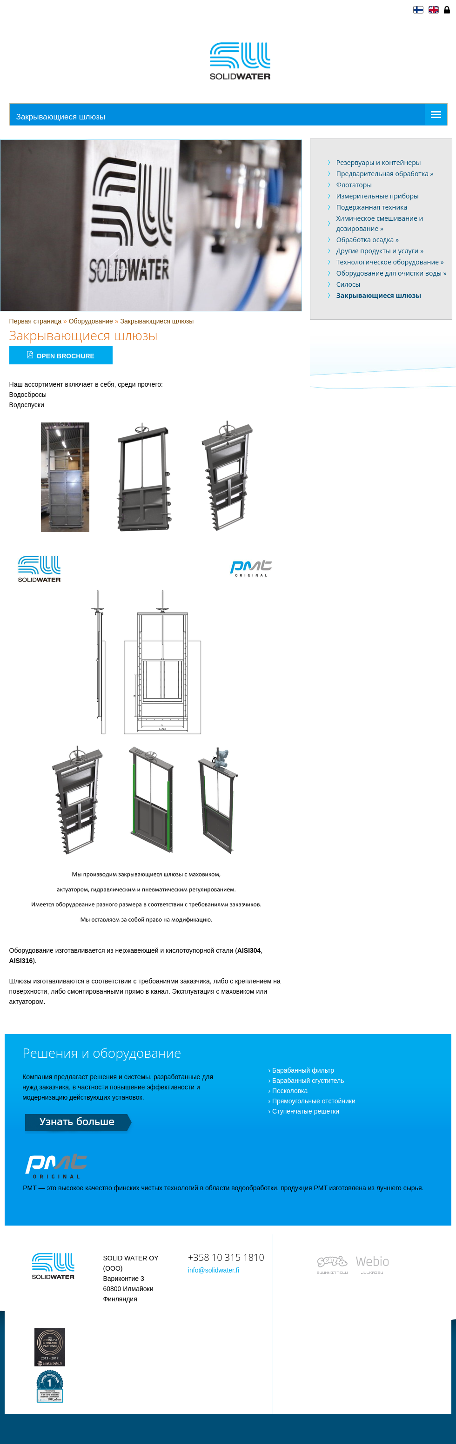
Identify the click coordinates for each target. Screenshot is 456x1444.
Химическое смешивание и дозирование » (379, 223)
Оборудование (91, 321)
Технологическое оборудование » (390, 261)
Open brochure (60, 355)
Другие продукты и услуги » (379, 250)
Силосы (348, 284)
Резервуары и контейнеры (378, 162)
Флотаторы (354, 184)
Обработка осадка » (367, 239)
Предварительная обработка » (385, 173)
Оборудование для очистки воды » (391, 273)
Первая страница (35, 321)
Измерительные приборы (377, 195)
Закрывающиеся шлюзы (157, 321)
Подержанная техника (372, 207)
